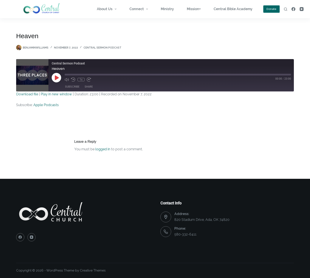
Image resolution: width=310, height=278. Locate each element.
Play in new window (56, 94)
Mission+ (194, 9)
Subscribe (72, 86)
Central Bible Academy (233, 9)
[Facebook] (293, 9)
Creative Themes (92, 270)
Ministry (167, 9)
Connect (139, 9)
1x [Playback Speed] (81, 79)
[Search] (285, 9)
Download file (27, 94)
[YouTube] (302, 9)
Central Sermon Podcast (102, 47)
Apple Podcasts (46, 105)
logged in (102, 149)
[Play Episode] (56, 77)
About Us (107, 9)
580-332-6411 (185, 234)
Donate (271, 9)
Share (89, 86)
